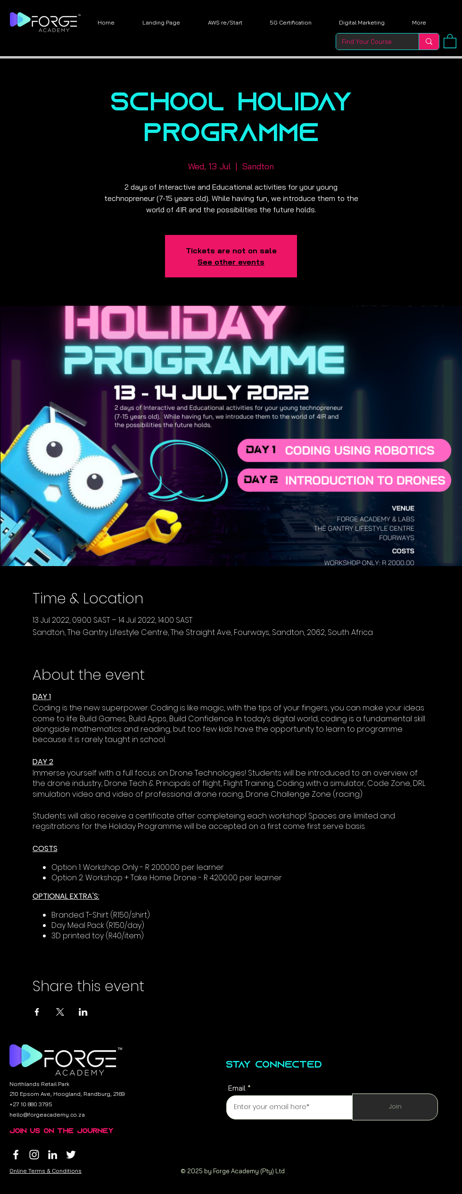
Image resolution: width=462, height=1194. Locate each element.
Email (237, 1088)
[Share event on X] (60, 1012)
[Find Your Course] (370, 41)
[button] (450, 40)
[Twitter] (71, 1154)
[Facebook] (15, 1154)
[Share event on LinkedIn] (83, 1012)
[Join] (395, 1107)
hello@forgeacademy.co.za (47, 1114)
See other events (231, 262)
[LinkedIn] (52, 1154)
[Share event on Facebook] (37, 1012)
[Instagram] (34, 1154)
